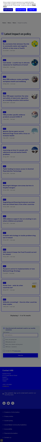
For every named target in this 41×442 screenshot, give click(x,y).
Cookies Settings (8, 9)
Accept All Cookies (20, 9)
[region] (20, 6)
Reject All (32, 9)
